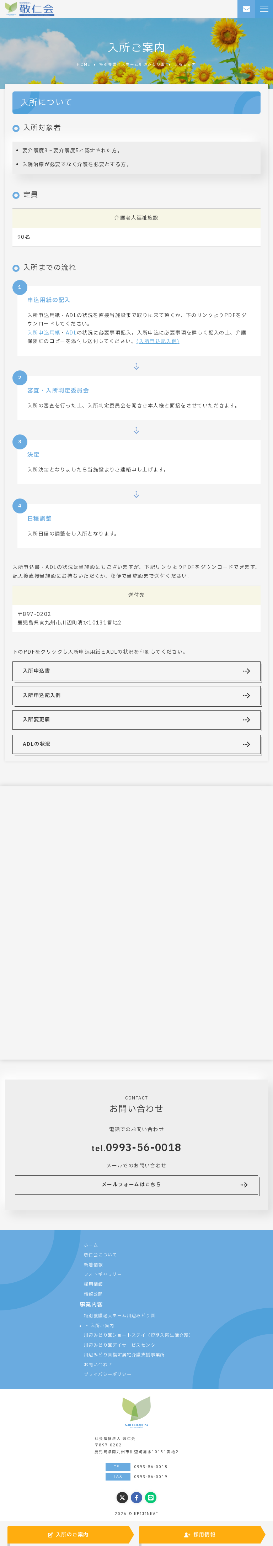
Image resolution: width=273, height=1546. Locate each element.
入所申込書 (36, 671)
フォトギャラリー (103, 1274)
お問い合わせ (98, 1365)
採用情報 (93, 1284)
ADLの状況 (36, 744)
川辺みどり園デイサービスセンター (122, 1345)
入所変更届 (36, 719)
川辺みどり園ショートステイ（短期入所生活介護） (138, 1335)
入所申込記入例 (42, 695)
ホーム (91, 1245)
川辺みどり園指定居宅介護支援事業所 (124, 1355)
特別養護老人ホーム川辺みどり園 (119, 1316)
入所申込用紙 (43, 333)
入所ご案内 (102, 1326)
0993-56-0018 (144, 1147)
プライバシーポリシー (108, 1374)
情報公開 (93, 1294)
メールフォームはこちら (131, 1184)
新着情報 (93, 1265)
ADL (71, 333)
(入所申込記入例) (158, 341)
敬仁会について (100, 1255)
